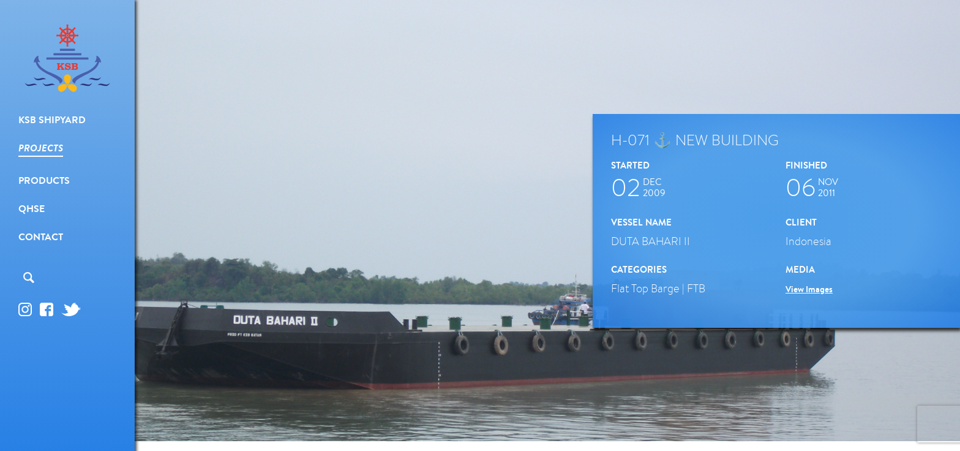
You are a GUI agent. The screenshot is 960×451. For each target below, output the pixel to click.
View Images (809, 289)
